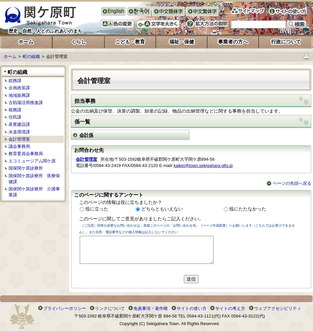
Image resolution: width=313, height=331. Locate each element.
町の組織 (31, 56)
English (113, 11)
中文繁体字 (202, 12)
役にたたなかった (247, 208)
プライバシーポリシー (64, 308)
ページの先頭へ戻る (289, 183)
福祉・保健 (181, 41)
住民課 (15, 117)
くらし (78, 41)
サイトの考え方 (230, 308)
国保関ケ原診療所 (26, 168)
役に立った (96, 208)
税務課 (15, 109)
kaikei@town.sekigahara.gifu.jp (203, 165)
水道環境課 (19, 131)
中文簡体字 (168, 12)
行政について (286, 41)
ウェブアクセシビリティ (277, 308)
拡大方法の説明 (207, 24)
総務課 (15, 80)
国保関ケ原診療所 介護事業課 (34, 191)
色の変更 (117, 24)
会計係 (86, 135)
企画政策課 (19, 87)
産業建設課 (19, 124)
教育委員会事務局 (26, 153)
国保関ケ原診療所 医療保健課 (34, 178)
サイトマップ (248, 11)
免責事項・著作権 (150, 308)
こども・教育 (130, 41)
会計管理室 (19, 139)
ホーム (25, 41)
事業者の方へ (233, 41)
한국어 (139, 12)
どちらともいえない (162, 208)
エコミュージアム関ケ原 (32, 160)
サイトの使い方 (288, 11)
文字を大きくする (158, 24)
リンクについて (110, 308)
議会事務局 (19, 146)
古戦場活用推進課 (26, 102)
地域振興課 (19, 95)
